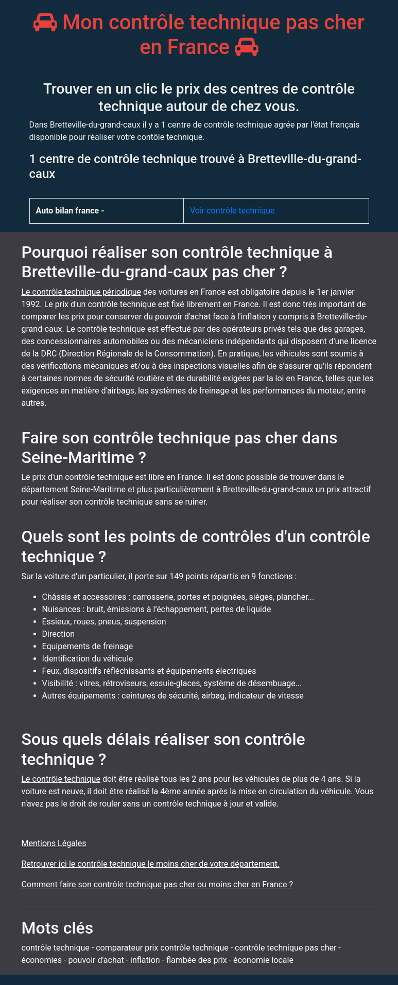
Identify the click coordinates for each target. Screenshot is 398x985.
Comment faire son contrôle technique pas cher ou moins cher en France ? (157, 884)
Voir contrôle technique (232, 211)
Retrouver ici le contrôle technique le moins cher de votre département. (151, 864)
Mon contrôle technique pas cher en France (199, 34)
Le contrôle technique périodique (82, 292)
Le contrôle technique (61, 779)
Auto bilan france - (70, 211)
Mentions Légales (54, 843)
